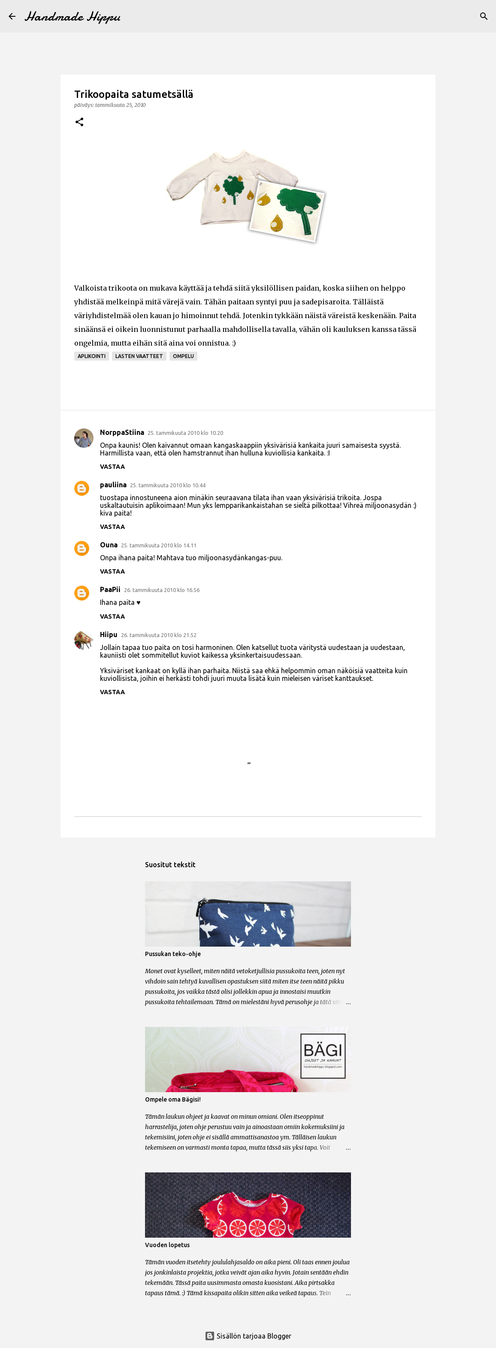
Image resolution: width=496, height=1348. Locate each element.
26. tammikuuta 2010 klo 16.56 (162, 590)
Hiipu (109, 634)
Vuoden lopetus (167, 1245)
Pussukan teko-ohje (173, 953)
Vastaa (112, 466)
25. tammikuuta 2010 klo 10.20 (185, 433)
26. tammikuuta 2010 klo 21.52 (159, 635)
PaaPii (110, 589)
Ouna (109, 545)
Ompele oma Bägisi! (173, 1099)
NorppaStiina (122, 432)
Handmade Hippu (72, 16)
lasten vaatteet (139, 356)
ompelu (183, 356)
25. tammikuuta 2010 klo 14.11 (159, 545)
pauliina (113, 485)
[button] (79, 122)
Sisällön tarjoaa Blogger (248, 1336)
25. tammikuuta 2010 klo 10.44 (168, 485)
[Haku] (484, 16)
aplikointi (92, 356)
